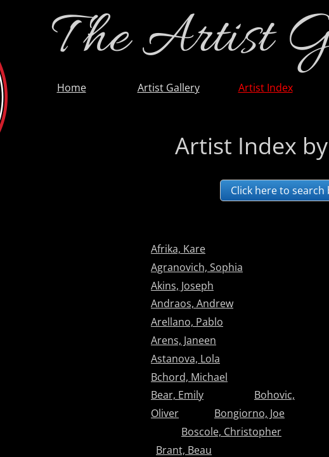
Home (71, 88)
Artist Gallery (169, 88)
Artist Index (265, 88)
